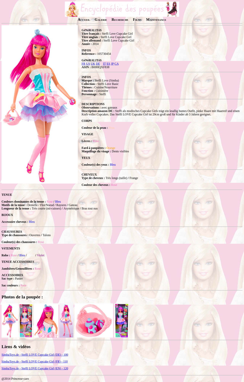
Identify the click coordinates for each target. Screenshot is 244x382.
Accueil (84, 20)
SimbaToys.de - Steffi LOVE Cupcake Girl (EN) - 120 (35, 368)
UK (93, 63)
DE (98, 63)
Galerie (101, 20)
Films (137, 20)
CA (116, 63)
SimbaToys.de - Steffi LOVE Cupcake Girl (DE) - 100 (35, 354)
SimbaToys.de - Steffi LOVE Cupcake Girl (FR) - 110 (35, 361)
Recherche (120, 20)
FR (83, 63)
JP (112, 63)
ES (108, 63)
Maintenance (156, 20)
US (88, 63)
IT (104, 63)
